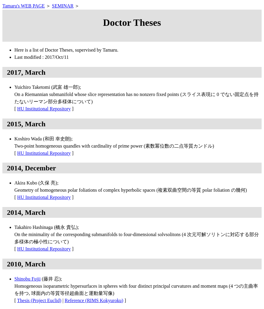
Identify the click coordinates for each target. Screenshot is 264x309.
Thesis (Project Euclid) (39, 300)
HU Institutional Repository (44, 108)
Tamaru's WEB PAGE (23, 5)
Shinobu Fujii (27, 278)
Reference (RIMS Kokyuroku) (94, 300)
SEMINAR (62, 5)
